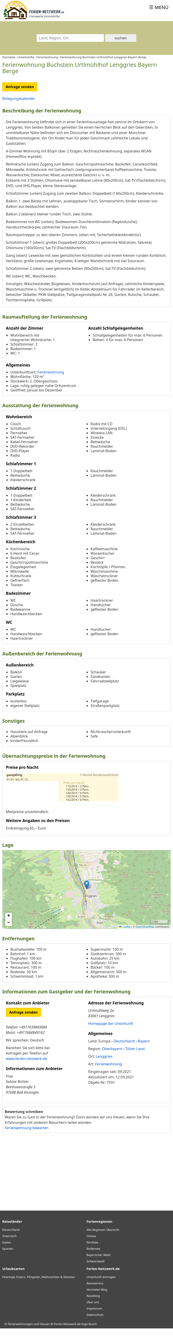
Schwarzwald (95, 1274)
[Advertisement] (86, 1182)
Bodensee (93, 1261)
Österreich (9, 1249)
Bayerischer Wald (98, 1267)
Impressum (94, 1321)
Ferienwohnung (50, 384)
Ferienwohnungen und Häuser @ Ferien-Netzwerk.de (44, 1336)
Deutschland (11, 1242)
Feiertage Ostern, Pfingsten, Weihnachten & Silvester (38, 1289)
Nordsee (92, 1255)
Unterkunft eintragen (101, 1289)
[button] (86, 897)
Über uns (92, 1315)
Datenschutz (95, 1327)
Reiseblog (93, 1308)
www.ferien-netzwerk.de (26, 1071)
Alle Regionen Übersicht (102, 1242)
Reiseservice (94, 1296)
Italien (6, 1255)
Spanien (7, 1261)
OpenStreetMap (145, 939)
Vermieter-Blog (96, 1302)
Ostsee (91, 1249)
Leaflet (124, 939)
